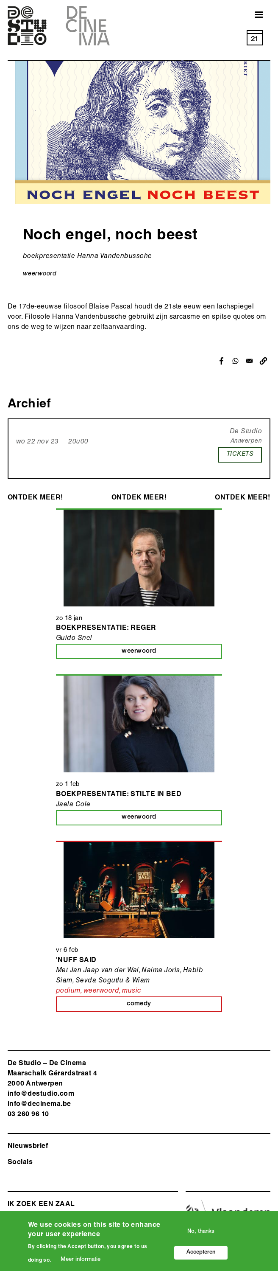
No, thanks (200, 1234)
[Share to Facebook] (221, 361)
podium (68, 991)
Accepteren (200, 1255)
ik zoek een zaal (41, 1204)
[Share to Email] (249, 361)
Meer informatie (80, 1262)
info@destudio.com (41, 1094)
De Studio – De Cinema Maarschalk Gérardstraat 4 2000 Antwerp (52, 1074)
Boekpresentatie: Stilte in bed (118, 794)
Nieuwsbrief (28, 1146)
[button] (263, 361)
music (131, 991)
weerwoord (39, 274)
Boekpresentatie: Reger (106, 628)
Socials (20, 1162)
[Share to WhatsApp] (235, 361)
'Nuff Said (76, 960)
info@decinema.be (39, 1104)
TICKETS (240, 454)
